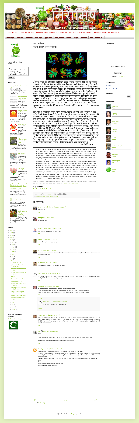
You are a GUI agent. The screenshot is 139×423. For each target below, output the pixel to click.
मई (12, 260)
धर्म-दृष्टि (76, 38)
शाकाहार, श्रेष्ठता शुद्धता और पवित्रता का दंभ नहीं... (17, 293)
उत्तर (41, 298)
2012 (11, 239)
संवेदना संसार (115, 115)
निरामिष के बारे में (99, 38)
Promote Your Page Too (112, 88)
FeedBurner (122, 76)
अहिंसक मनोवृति (10, 38)
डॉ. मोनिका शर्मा (42, 263)
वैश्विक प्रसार (84, 38)
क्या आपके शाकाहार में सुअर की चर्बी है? (22, 99)
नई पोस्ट (35, 400)
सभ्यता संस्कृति (38, 38)
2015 (11, 232)
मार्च (13, 306)
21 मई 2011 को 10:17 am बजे (52, 286)
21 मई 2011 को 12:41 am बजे (53, 263)
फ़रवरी (13, 308)
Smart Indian (41, 273)
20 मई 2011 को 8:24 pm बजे (54, 228)
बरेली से (114, 139)
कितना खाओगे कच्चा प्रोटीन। (18, 280)
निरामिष (114, 169)
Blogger (73, 414)
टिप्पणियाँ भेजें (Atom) (43, 403)
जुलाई (13, 255)
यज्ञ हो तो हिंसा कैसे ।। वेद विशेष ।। (22, 112)
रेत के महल (114, 108)
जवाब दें (39, 212)
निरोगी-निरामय (29, 38)
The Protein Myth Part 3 (42, 189)
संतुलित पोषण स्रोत (54, 196)
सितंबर (13, 251)
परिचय (113, 171)
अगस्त (13, 253)
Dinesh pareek (42, 349)
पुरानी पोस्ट (96, 400)
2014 (11, 234)
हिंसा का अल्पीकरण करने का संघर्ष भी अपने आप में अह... (18, 263)
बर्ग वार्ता (114, 156)
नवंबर (13, 246)
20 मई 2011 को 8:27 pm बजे (50, 239)
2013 (11, 236)
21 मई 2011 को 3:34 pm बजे (50, 331)
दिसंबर (13, 243)
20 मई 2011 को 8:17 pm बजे (51, 218)
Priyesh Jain (41, 315)
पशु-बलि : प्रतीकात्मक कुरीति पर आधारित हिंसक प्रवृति (22, 142)
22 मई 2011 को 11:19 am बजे (54, 349)
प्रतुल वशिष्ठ (41, 286)
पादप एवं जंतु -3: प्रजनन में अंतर (22, 170)
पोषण (44, 196)
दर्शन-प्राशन (115, 123)
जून (13, 258)
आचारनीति (68, 38)
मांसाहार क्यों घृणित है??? (16, 283)
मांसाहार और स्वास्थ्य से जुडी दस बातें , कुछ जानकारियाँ (22, 214)
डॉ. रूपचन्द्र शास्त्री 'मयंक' (44, 207)
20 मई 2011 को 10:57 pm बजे (48, 250)
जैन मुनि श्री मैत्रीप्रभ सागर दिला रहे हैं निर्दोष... (18, 289)
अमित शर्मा (114, 131)
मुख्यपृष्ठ (66, 400)
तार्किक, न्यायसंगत (59, 38)
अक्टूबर (13, 248)
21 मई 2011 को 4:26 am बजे (53, 273)
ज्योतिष (114, 147)
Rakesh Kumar (42, 228)
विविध (91, 38)
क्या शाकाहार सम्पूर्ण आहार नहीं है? (18, 297)
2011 (11, 241)
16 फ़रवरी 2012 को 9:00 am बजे (59, 302)
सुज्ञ (40, 194)
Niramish (108, 85)
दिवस (39, 250)
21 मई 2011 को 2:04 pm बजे (53, 315)
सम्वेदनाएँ (13, 278)
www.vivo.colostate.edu (71, 183)
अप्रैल (13, 303)
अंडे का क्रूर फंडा (22, 126)
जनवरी (13, 311)
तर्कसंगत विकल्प (39, 196)
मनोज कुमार (41, 218)
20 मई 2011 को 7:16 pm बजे (59, 207)
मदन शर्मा (40, 239)
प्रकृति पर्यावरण (48, 38)
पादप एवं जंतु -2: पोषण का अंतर (22, 155)
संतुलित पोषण (20, 38)
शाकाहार (47, 196)
